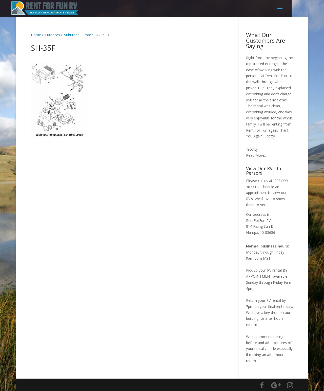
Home (36, 34)
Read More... (256, 155)
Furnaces (52, 34)
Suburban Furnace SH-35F (85, 34)
